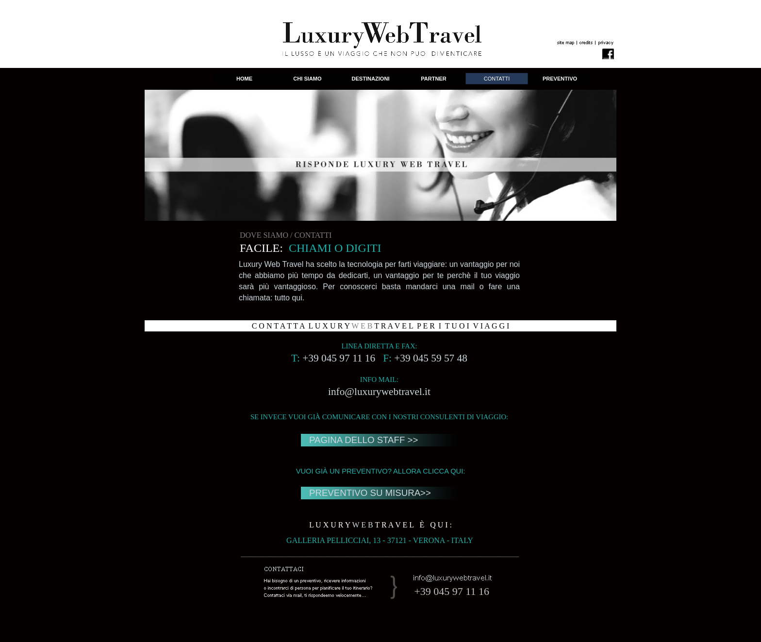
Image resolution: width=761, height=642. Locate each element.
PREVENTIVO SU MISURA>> (370, 493)
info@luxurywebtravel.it (379, 391)
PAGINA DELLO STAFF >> (363, 440)
